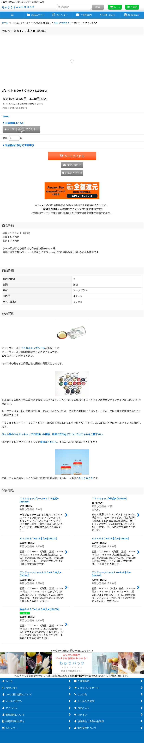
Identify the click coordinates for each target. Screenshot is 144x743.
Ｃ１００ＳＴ (86, 478)
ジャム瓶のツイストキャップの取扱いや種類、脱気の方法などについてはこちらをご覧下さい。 (53, 434)
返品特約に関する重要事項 (18, 145)
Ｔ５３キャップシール (33, 348)
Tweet (6, 116)
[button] (12, 15)
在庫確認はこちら (13, 123)
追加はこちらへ (48, 442)
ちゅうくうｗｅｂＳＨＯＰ (18, 7)
